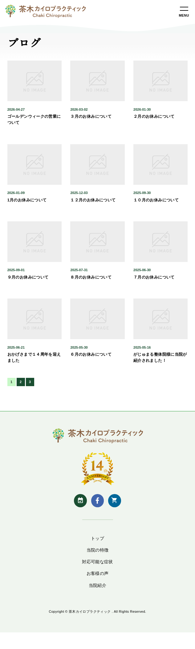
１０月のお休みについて (156, 200)
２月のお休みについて (154, 116)
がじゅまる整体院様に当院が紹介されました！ (160, 357)
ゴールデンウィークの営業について (34, 119)
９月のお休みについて (28, 277)
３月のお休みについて (91, 116)
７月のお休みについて (154, 277)
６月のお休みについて (91, 354)
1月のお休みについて (27, 200)
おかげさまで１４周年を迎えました (34, 357)
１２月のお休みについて (93, 200)
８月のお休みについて (91, 277)
